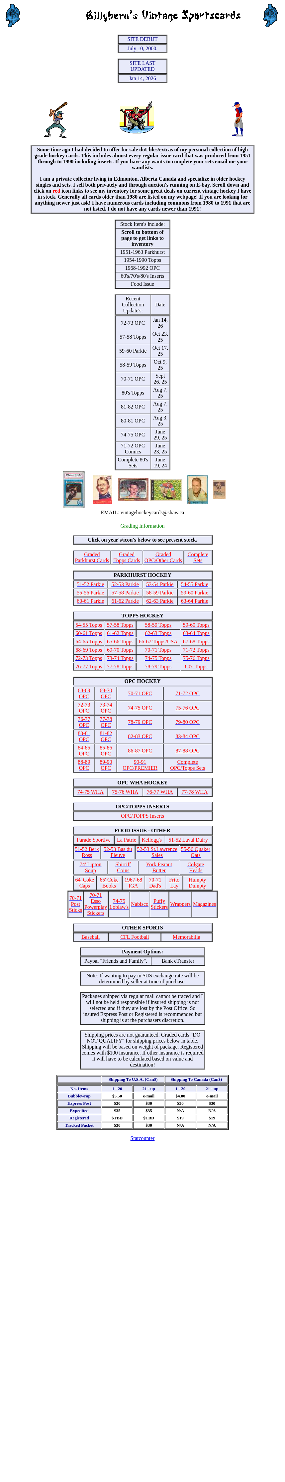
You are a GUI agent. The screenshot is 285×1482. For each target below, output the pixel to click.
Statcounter (143, 1138)
